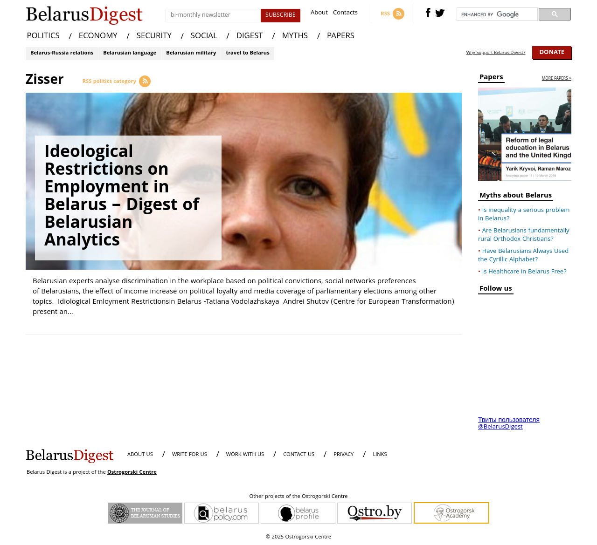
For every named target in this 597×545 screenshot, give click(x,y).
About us (140, 454)
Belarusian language (129, 53)
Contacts (345, 14)
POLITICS (43, 36)
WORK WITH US (245, 454)
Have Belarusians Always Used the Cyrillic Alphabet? (523, 255)
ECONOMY (98, 36)
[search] (496, 14)
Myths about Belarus (515, 196)
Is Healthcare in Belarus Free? (524, 272)
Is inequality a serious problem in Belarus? (523, 214)
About (319, 14)
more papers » (556, 79)
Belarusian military (191, 53)
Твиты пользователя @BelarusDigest (509, 424)
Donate (551, 53)
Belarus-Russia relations (61, 53)
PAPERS (340, 36)
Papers (491, 78)
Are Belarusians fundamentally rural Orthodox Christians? (523, 235)
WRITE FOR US (189, 454)
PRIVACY (343, 454)
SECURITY (154, 36)
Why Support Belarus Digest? (496, 53)
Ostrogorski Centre (132, 472)
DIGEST (249, 36)
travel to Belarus (247, 53)
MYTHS (295, 36)
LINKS (380, 454)
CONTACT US (298, 454)
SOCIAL (204, 36)
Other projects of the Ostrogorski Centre (298, 497)
